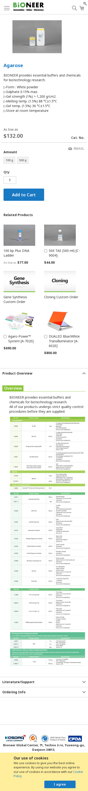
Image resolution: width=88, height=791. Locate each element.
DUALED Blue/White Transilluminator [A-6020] (64, 341)
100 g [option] (9, 160)
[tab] (44, 373)
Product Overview (17, 373)
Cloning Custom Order (61, 297)
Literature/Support (18, 682)
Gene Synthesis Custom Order (15, 299)
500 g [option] (23, 160)
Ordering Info (14, 692)
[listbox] (24, 161)
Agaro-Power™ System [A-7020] (21, 338)
